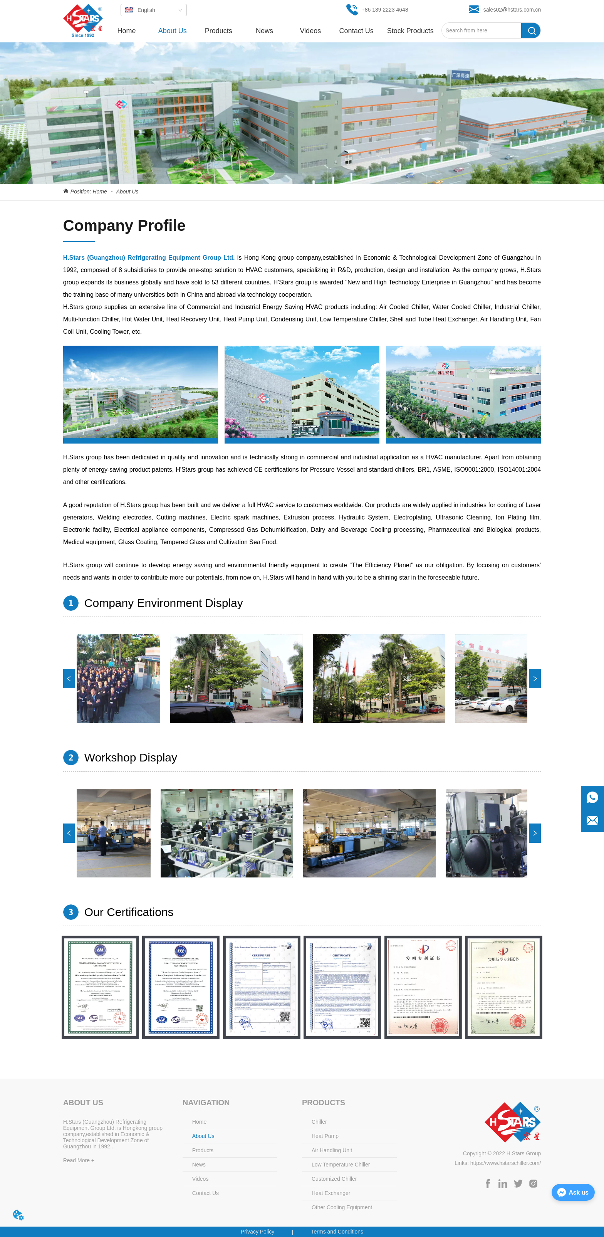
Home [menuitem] (126, 31)
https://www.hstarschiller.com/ (505, 1163)
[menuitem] (218, 30)
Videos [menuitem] (310, 31)
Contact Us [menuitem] (356, 31)
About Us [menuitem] (172, 31)
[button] (218, 31)
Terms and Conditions (337, 1232)
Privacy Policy (257, 1232)
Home (100, 191)
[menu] (272, 30)
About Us (126, 191)
